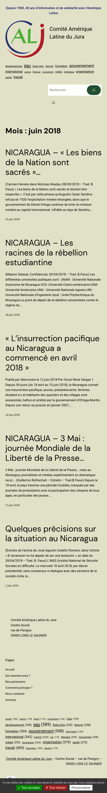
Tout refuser (56, 787)
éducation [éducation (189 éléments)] (34, 748)
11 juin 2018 (12, 505)
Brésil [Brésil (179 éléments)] (40, 719)
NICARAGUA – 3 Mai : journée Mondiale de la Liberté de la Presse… (48, 448)
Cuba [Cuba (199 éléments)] (72, 719)
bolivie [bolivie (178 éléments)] (26, 719)
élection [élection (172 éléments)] (51, 748)
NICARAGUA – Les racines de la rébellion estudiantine (46, 252)
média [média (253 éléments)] (58, 71)
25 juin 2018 (12, 219)
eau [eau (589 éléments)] (27, 65)
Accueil (10, 669)
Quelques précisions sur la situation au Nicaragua (51, 534)
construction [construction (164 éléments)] (56, 719)
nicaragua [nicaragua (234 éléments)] (69, 72)
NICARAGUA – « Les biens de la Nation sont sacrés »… (53, 162)
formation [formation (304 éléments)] (61, 66)
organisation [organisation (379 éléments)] (85, 71)
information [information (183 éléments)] (74, 731)
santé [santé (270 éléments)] (8, 77)
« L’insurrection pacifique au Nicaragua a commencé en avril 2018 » (52, 353)
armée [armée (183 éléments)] (11, 719)
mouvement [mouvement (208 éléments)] (48, 72)
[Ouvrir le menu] (53, 102)
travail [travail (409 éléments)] (18, 77)
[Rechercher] (94, 90)
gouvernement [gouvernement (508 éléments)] (81, 66)
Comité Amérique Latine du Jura (29, 759)
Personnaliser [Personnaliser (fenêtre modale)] (81, 787)
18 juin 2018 (12, 314)
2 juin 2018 (11, 585)
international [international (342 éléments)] (14, 71)
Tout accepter (29, 787)
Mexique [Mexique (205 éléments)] (37, 72)
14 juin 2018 (12, 414)
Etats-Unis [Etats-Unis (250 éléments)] (38, 66)
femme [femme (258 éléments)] (50, 66)
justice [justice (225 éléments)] (27, 72)
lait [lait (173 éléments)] (54, 737)
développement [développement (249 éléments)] (13, 66)
